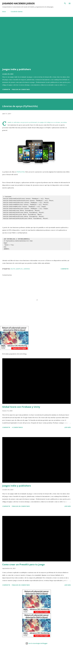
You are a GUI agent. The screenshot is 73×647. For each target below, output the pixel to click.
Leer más (67, 426)
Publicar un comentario (21, 89)
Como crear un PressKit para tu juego (23, 562)
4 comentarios (17, 426)
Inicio (4, 11)
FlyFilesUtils (21, 172)
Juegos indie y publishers (16, 69)
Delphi (12, 267)
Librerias (26, 267)
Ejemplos (19, 267)
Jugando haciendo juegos (18, 3)
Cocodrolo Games (16, 11)
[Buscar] (65, 3)
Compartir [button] (6, 89)
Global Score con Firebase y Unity (21, 405)
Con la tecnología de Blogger (36, 642)
